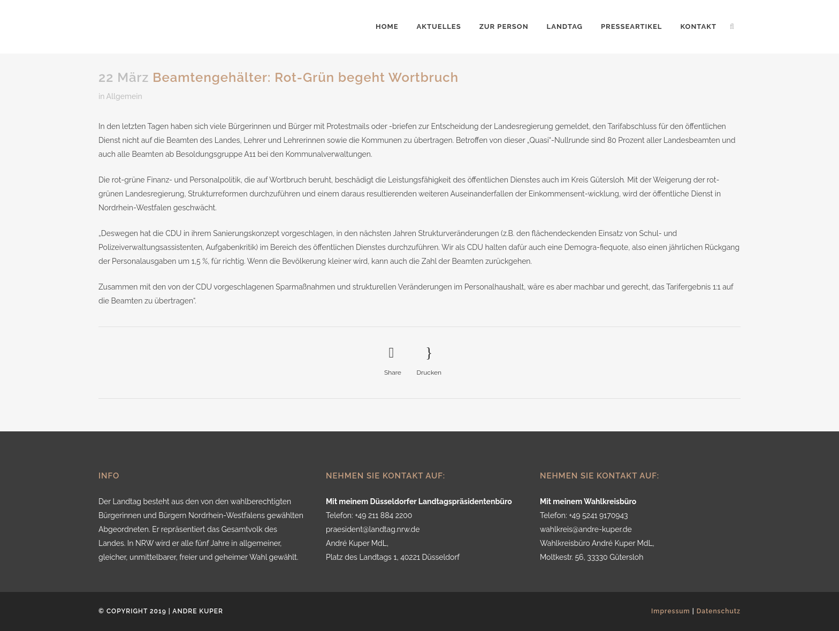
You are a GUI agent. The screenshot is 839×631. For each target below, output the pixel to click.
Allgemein (124, 96)
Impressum (670, 611)
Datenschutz (719, 611)
